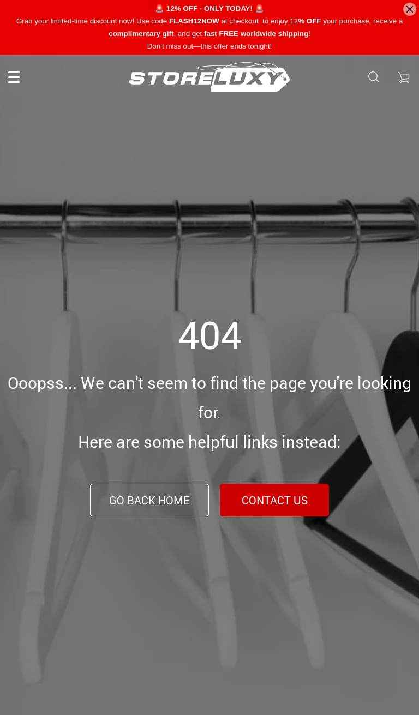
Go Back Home (149, 500)
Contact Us (275, 500)
